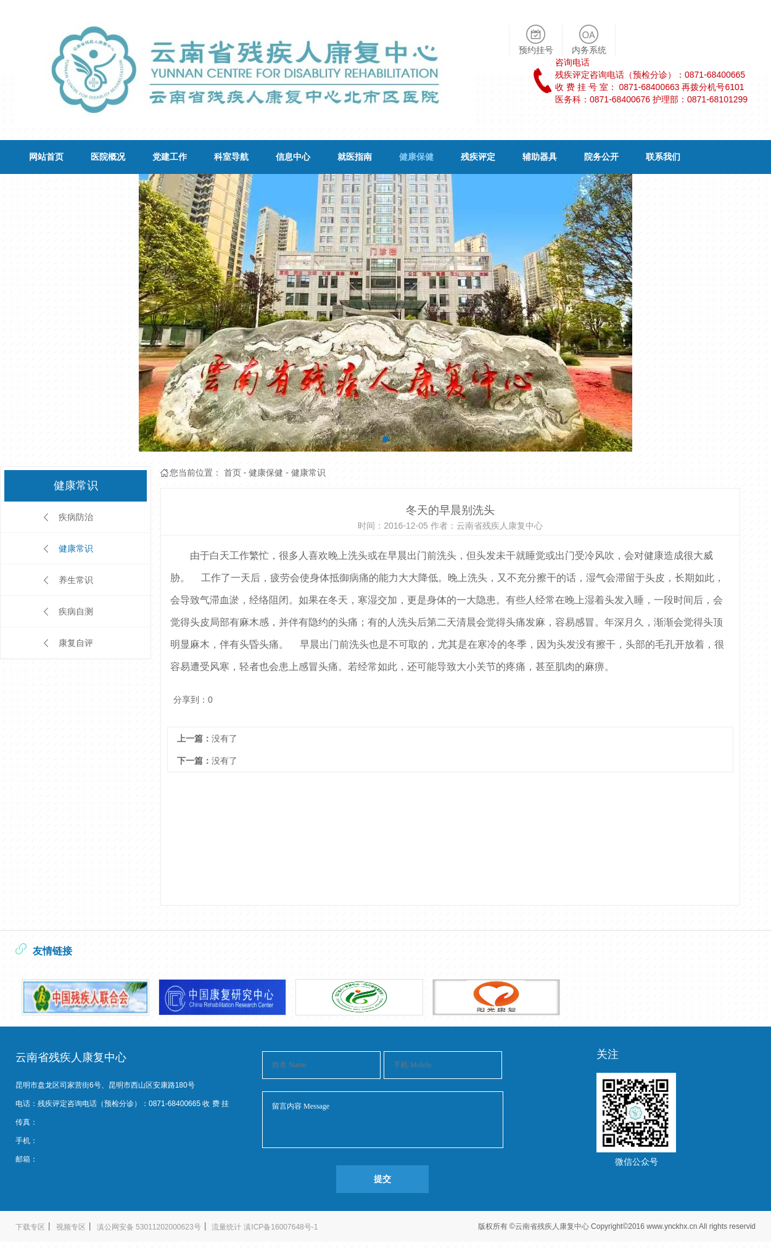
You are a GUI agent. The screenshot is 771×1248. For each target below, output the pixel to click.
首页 (232, 472)
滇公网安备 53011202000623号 (149, 1227)
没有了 (224, 738)
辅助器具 (539, 157)
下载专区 (30, 1227)
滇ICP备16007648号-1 (281, 1227)
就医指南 (354, 157)
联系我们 (663, 157)
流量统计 (226, 1227)
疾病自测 (76, 611)
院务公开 (601, 157)
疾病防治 (76, 517)
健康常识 (76, 548)
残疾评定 (478, 157)
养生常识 (76, 580)
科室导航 (231, 157)
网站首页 (46, 157)
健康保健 (416, 157)
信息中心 (293, 157)
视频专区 (71, 1227)
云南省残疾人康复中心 (553, 1226)
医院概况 (108, 157)
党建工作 (169, 157)
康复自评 (76, 643)
